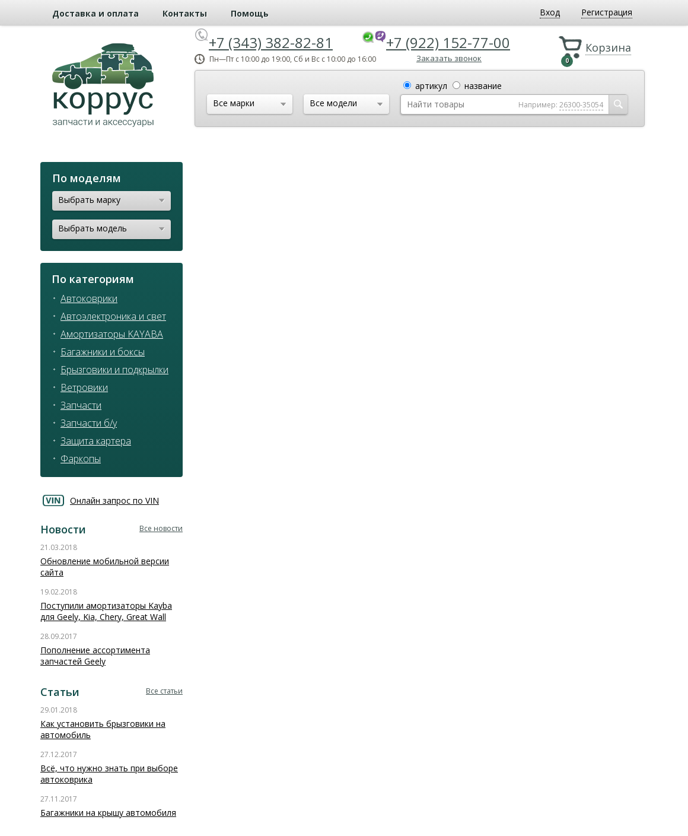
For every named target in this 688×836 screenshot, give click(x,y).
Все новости (161, 528)
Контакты (185, 13)
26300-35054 (581, 105)
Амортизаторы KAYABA (111, 334)
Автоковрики (88, 298)
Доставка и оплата (95, 13)
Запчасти (80, 405)
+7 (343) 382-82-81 (271, 42)
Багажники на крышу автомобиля (108, 812)
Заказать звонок (449, 58)
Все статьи (164, 691)
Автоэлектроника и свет (113, 316)
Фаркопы (80, 458)
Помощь (250, 13)
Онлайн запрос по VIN (114, 500)
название (483, 85)
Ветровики (84, 387)
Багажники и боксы (102, 351)
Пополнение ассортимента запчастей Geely (95, 655)
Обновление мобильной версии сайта (104, 566)
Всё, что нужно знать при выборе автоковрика (109, 773)
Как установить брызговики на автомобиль (102, 729)
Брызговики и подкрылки (114, 369)
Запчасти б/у (88, 423)
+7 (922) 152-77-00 (448, 42)
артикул (431, 85)
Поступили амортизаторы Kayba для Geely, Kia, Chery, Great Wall (106, 611)
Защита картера (95, 440)
